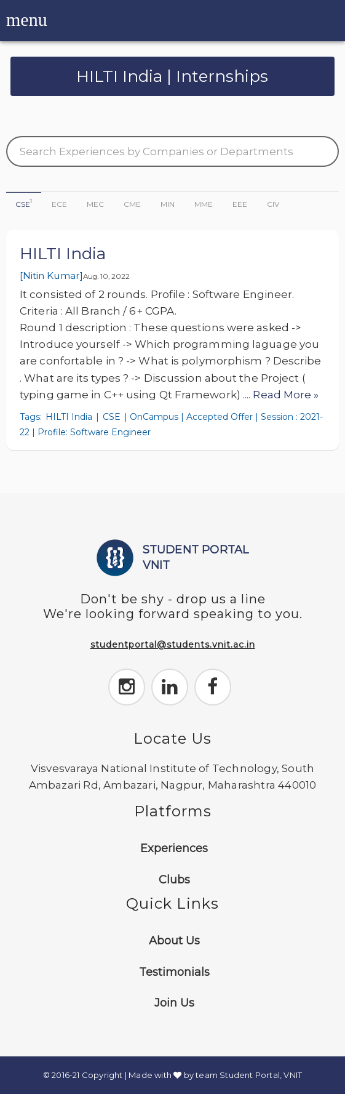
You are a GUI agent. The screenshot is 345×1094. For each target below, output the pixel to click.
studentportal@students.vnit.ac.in (172, 644)
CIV (273, 204)
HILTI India (63, 253)
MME (203, 204)
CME (132, 204)
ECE (59, 204)
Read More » (286, 394)
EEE (239, 204)
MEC (95, 204)
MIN (168, 204)
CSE (23, 203)
